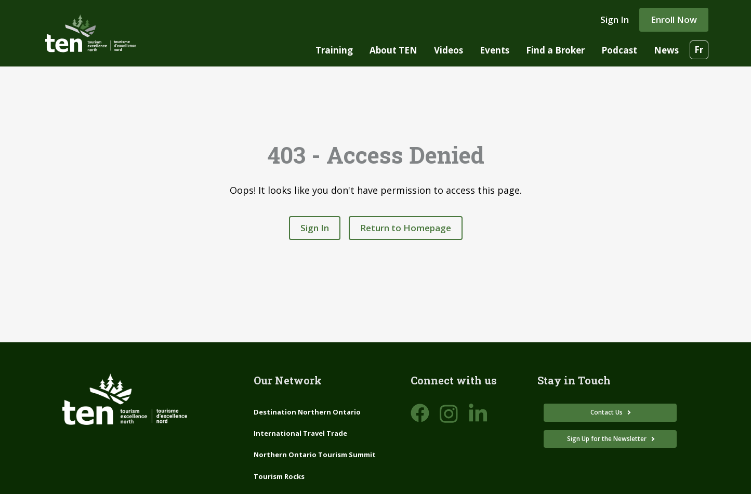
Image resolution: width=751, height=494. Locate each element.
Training (334, 50)
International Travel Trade (300, 433)
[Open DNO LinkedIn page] (478, 414)
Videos (448, 50)
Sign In (614, 19)
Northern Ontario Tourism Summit (315, 454)
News (666, 50)
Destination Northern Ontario (307, 412)
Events (494, 50)
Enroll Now (674, 19)
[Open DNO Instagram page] (449, 414)
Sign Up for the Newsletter (607, 438)
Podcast (619, 50)
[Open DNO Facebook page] (420, 414)
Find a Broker (555, 50)
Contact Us (607, 412)
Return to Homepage (405, 228)
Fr (698, 50)
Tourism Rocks (279, 476)
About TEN (393, 50)
